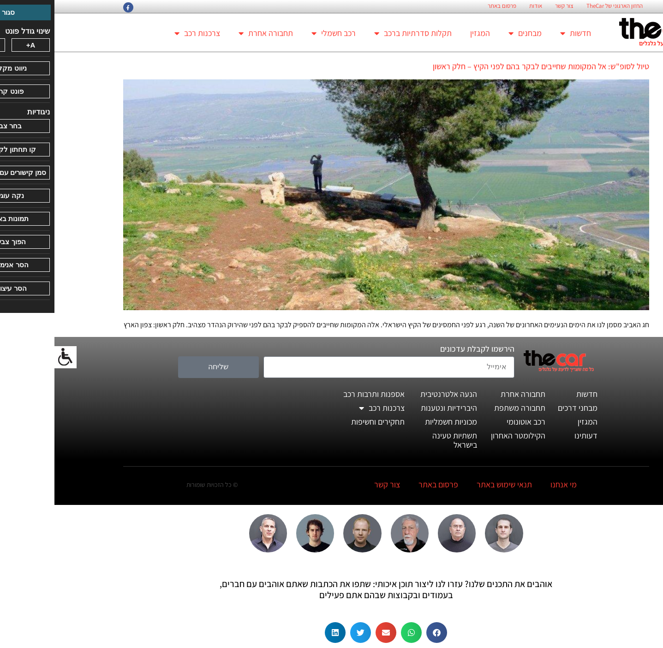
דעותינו (531, 435)
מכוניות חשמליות (396, 421)
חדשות (521, 33)
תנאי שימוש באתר (450, 484)
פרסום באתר (447, 6)
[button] (382, 632)
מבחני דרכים (523, 407)
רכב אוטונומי (471, 421)
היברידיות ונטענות (394, 407)
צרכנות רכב (143, 33)
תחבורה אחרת (211, 33)
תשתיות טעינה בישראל (400, 440)
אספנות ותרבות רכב (319, 394)
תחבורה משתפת (465, 407)
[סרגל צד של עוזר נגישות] (11, 357)
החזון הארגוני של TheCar (560, 6)
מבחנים (470, 33)
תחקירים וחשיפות (323, 421)
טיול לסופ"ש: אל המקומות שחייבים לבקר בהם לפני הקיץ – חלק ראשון (486, 66)
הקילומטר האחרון (463, 435)
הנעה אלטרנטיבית (394, 394)
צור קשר (510, 6)
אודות (481, 6)
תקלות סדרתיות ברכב (358, 33)
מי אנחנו (509, 484)
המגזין (426, 33)
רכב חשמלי (279, 33)
